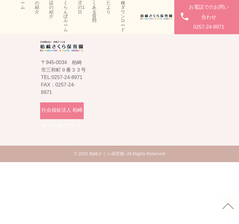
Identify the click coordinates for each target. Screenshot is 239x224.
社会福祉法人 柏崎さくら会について (61, 113)
